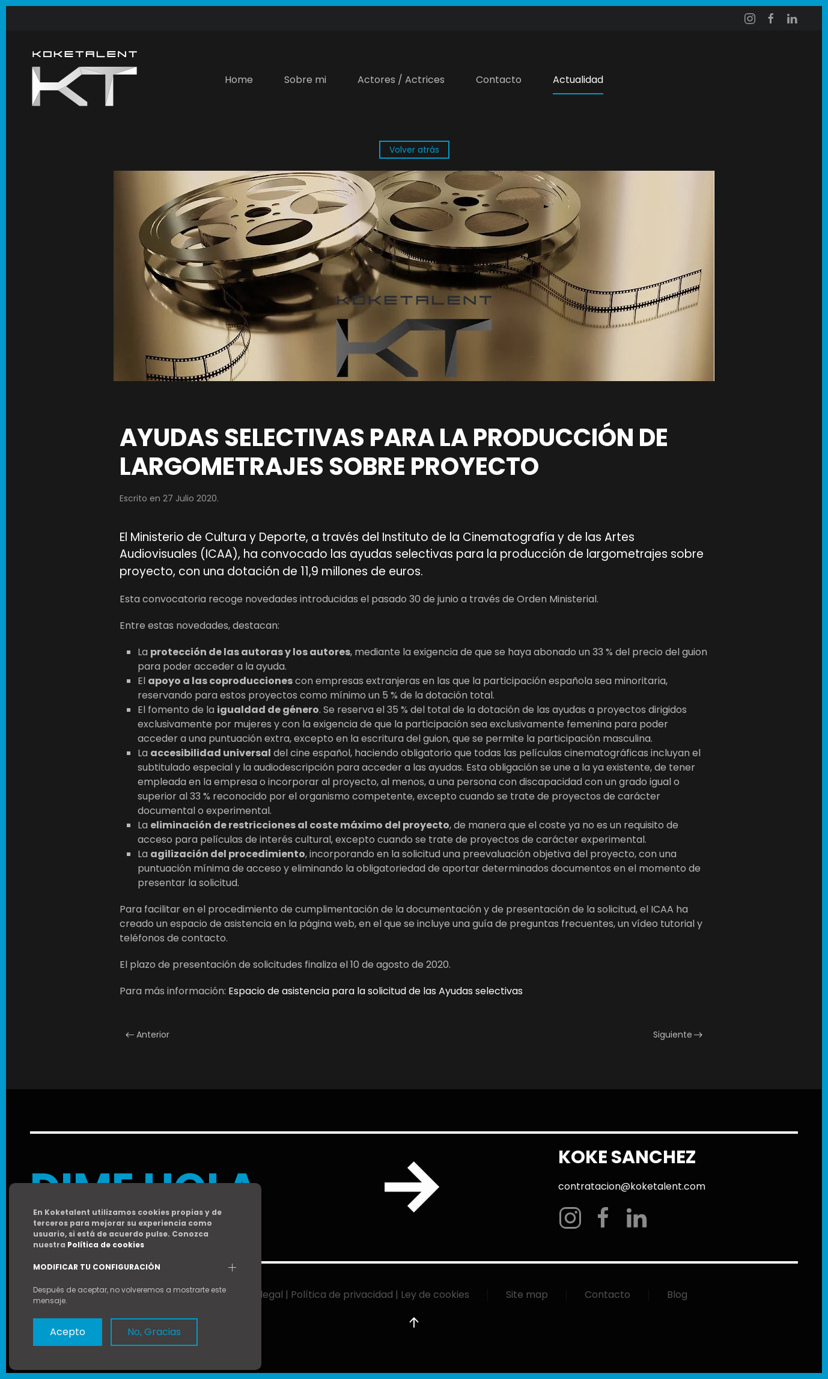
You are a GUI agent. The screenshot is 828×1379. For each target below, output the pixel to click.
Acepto (67, 1332)
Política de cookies (105, 1245)
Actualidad (578, 80)
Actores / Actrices (401, 80)
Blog (677, 1294)
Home (239, 80)
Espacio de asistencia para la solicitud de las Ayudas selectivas (375, 991)
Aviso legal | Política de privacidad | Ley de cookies (351, 1294)
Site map (527, 1294)
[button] (413, 1322)
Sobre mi (305, 80)
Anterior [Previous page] (147, 1035)
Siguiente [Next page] (678, 1035)
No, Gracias (154, 1332)
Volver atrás (414, 150)
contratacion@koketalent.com (630, 1186)
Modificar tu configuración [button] (96, 1267)
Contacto (499, 80)
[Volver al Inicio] (84, 79)
